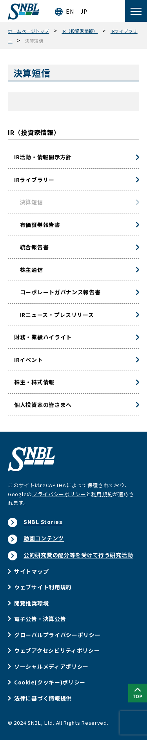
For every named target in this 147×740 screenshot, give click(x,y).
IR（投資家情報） (34, 132)
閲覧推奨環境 (31, 603)
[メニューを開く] (136, 11)
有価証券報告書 (37, 225)
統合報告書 (31, 247)
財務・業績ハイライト (43, 337)
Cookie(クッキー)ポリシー (49, 682)
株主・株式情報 (34, 382)
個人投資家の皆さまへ (43, 405)
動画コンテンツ (44, 538)
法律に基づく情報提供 (43, 698)
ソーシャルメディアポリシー (51, 666)
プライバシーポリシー (59, 494)
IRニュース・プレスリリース (54, 315)
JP (83, 11)
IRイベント (28, 360)
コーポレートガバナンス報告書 (57, 292)
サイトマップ (31, 571)
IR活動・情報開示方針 (43, 157)
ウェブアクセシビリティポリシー (57, 650)
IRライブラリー (34, 180)
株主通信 (28, 270)
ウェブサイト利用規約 (43, 587)
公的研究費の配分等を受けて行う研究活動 (78, 555)
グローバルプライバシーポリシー (57, 635)
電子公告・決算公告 (40, 619)
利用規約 (102, 494)
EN (70, 11)
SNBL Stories (43, 522)
